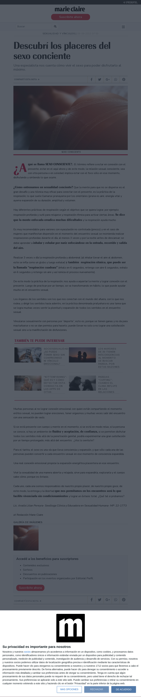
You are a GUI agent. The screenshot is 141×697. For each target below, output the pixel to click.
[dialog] (70, 654)
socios (27, 652)
